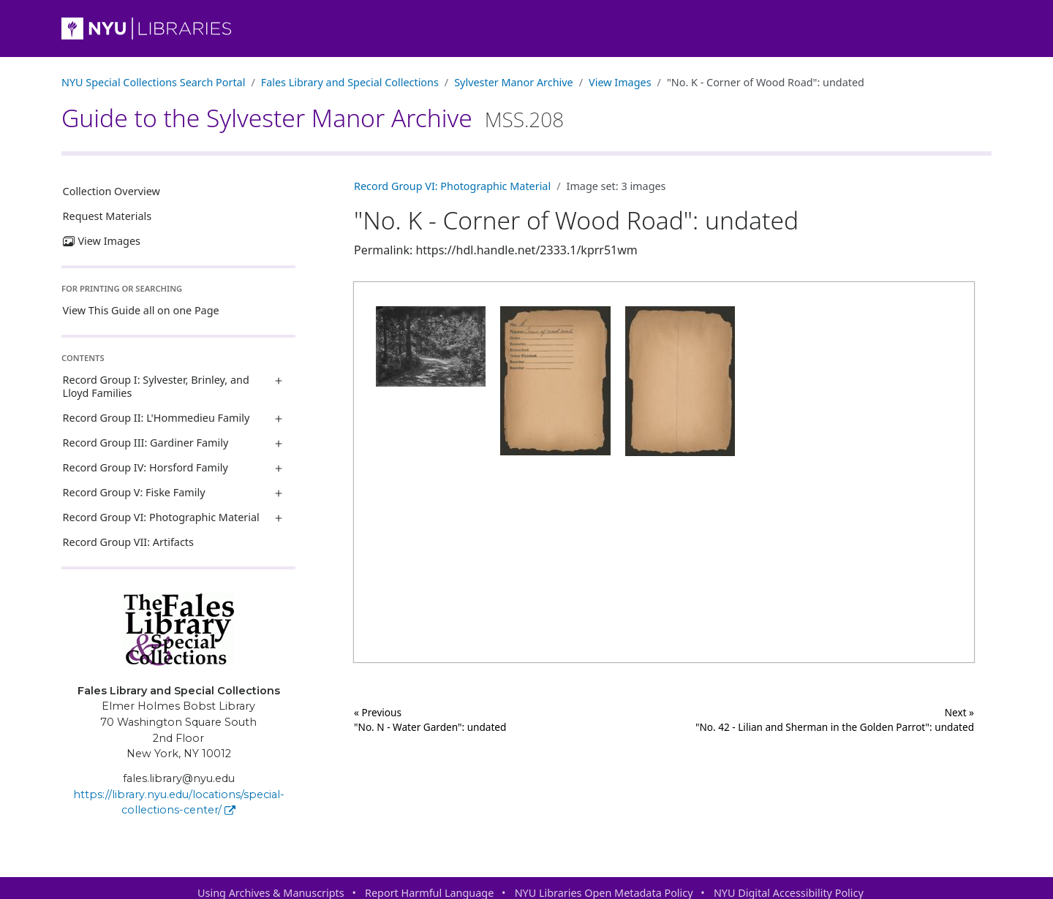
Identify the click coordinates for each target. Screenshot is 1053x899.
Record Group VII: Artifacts (128, 542)
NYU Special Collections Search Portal (153, 82)
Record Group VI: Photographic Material (161, 517)
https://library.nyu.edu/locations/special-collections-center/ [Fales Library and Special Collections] (178, 802)
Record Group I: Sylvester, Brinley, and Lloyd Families (156, 386)
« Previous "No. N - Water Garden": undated (430, 719)
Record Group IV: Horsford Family (145, 467)
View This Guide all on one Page (141, 310)
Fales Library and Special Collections (350, 82)
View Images (620, 82)
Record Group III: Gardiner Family (146, 442)
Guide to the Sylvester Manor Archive (312, 117)
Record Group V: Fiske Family (134, 492)
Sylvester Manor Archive (513, 82)
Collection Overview (111, 191)
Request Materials (107, 216)
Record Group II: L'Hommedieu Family (156, 418)
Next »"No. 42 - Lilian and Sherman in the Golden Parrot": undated (834, 719)
